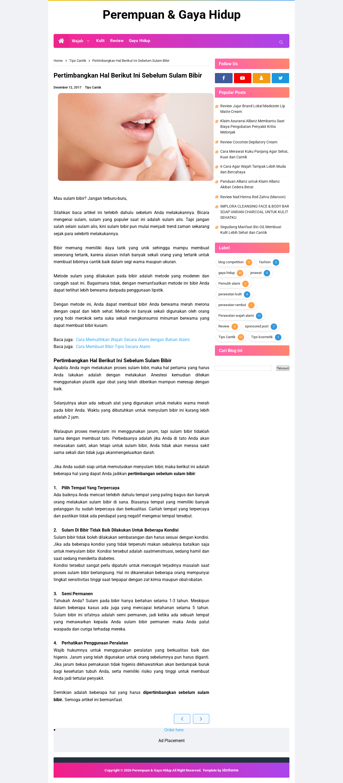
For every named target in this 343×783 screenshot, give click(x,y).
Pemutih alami (229, 283)
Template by (220, 770)
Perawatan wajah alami (236, 316)
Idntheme (230, 770)
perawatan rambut (232, 305)
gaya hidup (226, 273)
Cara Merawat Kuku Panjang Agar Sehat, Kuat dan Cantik (254, 154)
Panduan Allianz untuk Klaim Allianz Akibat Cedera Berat (250, 184)
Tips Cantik (93, 87)
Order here (174, 729)
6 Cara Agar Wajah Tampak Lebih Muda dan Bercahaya (253, 169)
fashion (265, 262)
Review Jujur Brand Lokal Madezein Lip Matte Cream (252, 109)
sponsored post (257, 326)
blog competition (231, 262)
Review (223, 326)
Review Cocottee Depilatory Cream (248, 142)
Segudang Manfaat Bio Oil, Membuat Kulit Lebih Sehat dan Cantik (250, 230)
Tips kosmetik (262, 337)
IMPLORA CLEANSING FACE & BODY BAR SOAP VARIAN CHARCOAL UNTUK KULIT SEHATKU (254, 212)
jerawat (256, 273)
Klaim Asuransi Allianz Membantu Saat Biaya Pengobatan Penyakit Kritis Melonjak (252, 126)
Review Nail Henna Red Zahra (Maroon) (253, 197)
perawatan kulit (230, 294)
